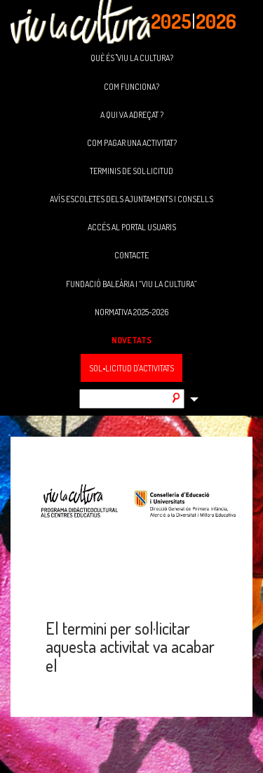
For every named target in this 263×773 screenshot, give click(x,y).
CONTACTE (131, 255)
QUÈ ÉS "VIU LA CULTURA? (131, 58)
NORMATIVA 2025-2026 (131, 312)
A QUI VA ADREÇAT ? (131, 115)
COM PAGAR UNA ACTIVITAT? (132, 143)
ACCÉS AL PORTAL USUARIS (132, 227)
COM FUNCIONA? (131, 86)
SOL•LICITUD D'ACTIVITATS (131, 368)
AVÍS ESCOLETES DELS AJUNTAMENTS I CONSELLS (131, 199)
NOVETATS (131, 340)
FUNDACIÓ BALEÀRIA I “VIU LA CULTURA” (131, 284)
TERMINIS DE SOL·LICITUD (131, 171)
